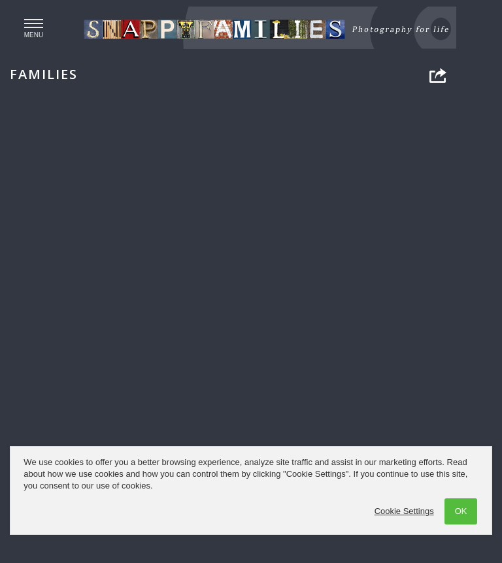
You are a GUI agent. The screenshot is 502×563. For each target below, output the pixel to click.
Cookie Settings (404, 511)
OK (461, 511)
